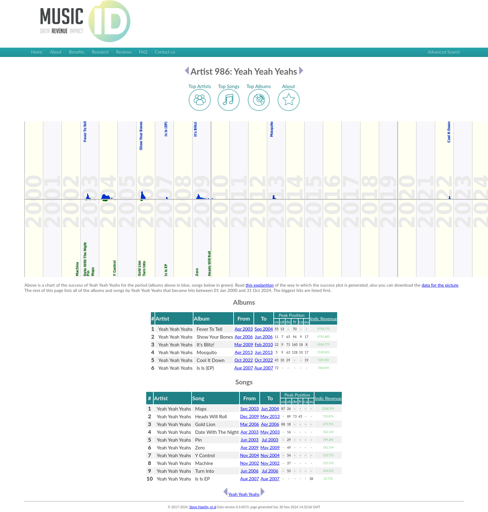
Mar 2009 (243, 344)
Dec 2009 (249, 416)
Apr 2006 (244, 336)
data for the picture (440, 285)
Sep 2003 (249, 408)
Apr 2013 (244, 352)
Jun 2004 (270, 408)
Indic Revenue (323, 318)
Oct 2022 (244, 360)
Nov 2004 (249, 455)
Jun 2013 (263, 352)
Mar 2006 (249, 424)
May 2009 (270, 447)
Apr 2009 (249, 447)
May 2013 (270, 416)
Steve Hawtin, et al (202, 507)
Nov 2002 (249, 463)
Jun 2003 (249, 439)
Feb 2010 (264, 344)
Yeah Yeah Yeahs (243, 494)
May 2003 (270, 431)
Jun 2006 (263, 336)
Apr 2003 (244, 328)
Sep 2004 (264, 328)
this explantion (260, 285)
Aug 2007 (243, 367)
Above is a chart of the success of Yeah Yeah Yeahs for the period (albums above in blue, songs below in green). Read (134, 285)
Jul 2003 (270, 439)
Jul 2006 (270, 470)
